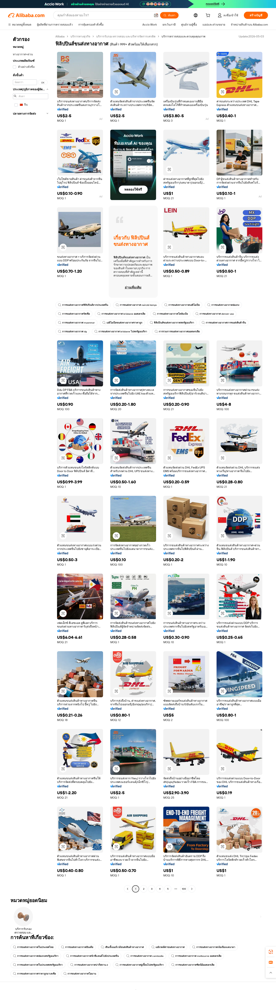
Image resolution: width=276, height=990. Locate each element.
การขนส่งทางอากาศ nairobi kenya (136, 305)
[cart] (209, 15)
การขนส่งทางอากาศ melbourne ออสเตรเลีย (196, 956)
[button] (156, 15)
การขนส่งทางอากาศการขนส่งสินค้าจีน (224, 322)
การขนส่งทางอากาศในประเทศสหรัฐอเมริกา (38, 964)
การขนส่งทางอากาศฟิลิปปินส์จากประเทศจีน (83, 305)
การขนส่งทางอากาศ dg (72, 331)
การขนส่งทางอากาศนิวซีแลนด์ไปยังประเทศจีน (92, 956)
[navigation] (30, 463)
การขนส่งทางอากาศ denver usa (214, 313)
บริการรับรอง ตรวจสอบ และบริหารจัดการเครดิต (125, 36)
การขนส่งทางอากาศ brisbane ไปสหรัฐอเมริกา (120, 331)
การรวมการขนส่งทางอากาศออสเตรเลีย (177, 331)
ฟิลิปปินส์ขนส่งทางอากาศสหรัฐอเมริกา (172, 322)
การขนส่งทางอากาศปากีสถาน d (89, 964)
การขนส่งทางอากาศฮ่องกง (223, 305)
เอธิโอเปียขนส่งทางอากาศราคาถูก (122, 322)
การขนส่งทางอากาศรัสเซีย (74, 313)
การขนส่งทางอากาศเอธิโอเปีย (182, 305)
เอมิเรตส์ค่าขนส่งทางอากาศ (168, 947)
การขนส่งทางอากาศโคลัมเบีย (170, 313)
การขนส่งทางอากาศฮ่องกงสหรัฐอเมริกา (35, 956)
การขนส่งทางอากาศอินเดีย (77, 947)
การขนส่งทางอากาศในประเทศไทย (33, 947)
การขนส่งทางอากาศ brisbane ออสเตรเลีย (121, 313)
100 (184, 888)
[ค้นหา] (169, 15)
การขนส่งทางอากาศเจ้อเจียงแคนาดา (213, 947)
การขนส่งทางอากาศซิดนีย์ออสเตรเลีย (192, 964)
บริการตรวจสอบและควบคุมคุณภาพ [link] (183, 36)
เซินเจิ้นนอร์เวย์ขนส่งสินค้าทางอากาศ (122, 947)
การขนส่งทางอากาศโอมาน (79, 973)
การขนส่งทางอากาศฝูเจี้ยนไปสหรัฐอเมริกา (140, 964)
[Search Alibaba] (103, 15)
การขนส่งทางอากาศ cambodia (145, 956)
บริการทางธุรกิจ (80, 36)
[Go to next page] (191, 888)
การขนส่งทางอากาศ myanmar (76, 322)
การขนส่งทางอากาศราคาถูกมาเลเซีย (34, 973)
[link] (271, 952)
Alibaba (59, 36)
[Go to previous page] (127, 888)
